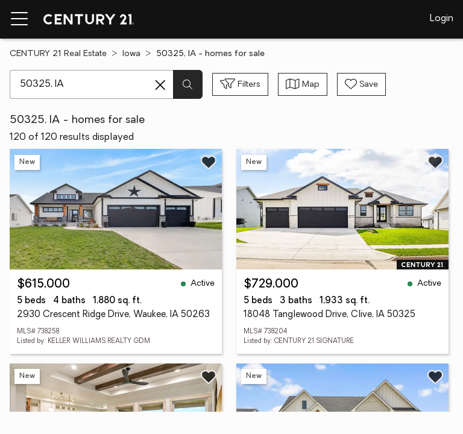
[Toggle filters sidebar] (240, 84)
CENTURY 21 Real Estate (58, 53)
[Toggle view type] (302, 84)
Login (441, 19)
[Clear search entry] (160, 85)
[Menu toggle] (19, 19)
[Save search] (361, 84)
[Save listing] (208, 162)
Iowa (131, 53)
